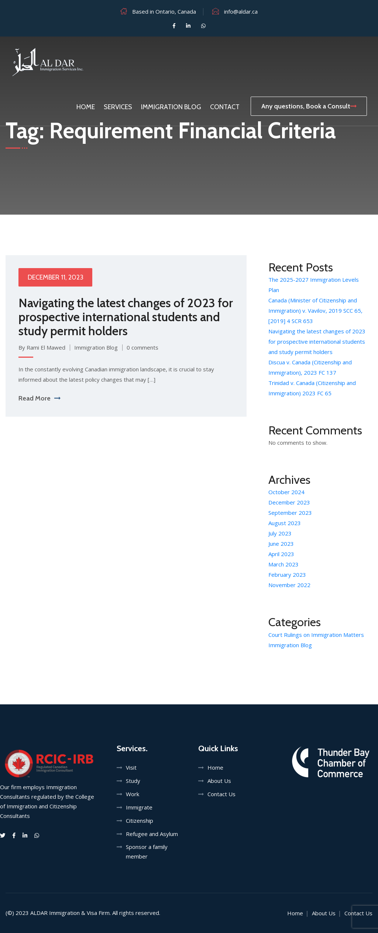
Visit (131, 767)
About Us (219, 780)
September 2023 (290, 512)
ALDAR (39, 912)
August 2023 (284, 523)
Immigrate (139, 807)
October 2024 (286, 492)
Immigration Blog (171, 107)
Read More (39, 398)
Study (133, 780)
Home (85, 107)
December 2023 (289, 502)
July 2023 (280, 533)
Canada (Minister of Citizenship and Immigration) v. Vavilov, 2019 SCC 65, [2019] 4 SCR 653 (315, 310)
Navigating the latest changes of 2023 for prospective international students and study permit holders (125, 317)
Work (132, 794)
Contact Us (221, 794)
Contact (225, 107)
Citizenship (139, 820)
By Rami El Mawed (41, 347)
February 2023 (287, 574)
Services (118, 107)
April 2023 (281, 554)
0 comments (142, 347)
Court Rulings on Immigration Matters (316, 634)
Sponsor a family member (147, 851)
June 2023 (281, 543)
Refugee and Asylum (152, 833)
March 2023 (283, 564)
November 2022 (289, 585)
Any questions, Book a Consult (308, 106)
